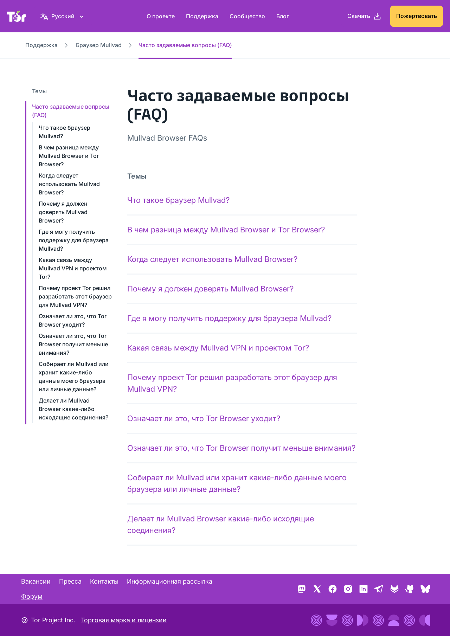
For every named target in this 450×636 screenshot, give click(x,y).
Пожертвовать (416, 15)
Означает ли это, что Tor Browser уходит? (203, 418)
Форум (32, 596)
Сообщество (247, 16)
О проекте (161, 16)
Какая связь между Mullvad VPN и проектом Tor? (73, 268)
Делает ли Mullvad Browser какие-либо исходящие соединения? (73, 409)
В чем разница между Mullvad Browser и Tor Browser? (69, 156)
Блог (282, 16)
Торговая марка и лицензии (124, 620)
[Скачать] (364, 16)
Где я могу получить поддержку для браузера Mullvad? (74, 240)
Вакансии (36, 581)
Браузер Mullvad (99, 45)
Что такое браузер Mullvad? (178, 200)
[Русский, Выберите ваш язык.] (63, 16)
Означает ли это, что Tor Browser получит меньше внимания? (73, 344)
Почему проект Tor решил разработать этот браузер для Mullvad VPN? (75, 296)
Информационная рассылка (169, 581)
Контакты (104, 581)
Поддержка (202, 16)
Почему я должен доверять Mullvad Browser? (63, 212)
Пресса (70, 581)
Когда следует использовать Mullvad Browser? (69, 184)
